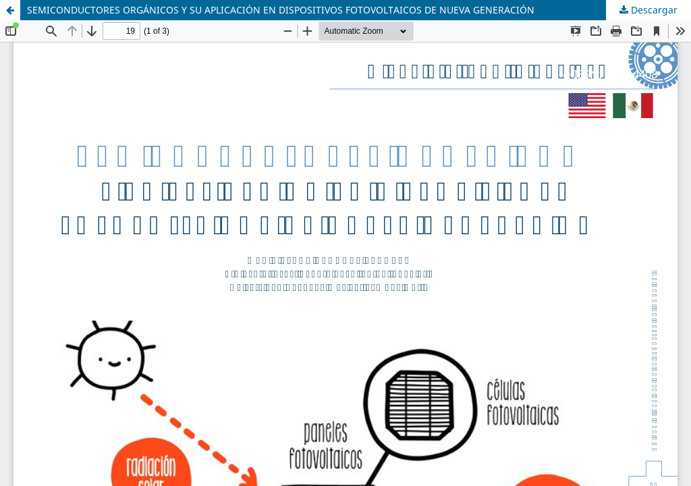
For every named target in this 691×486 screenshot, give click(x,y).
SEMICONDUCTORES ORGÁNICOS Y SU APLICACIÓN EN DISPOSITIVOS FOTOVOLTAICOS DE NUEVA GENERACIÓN (280, 9)
